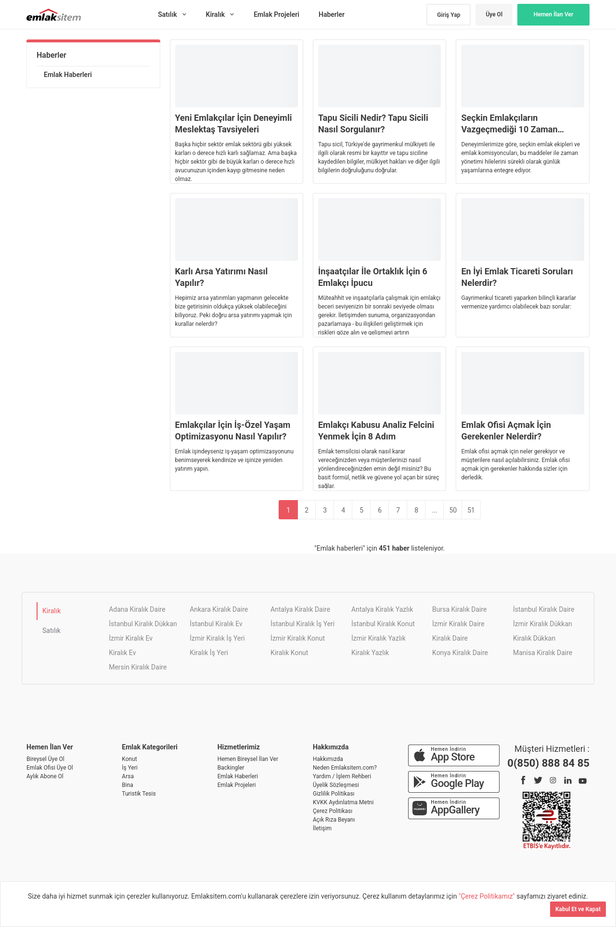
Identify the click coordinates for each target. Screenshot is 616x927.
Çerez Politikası (332, 811)
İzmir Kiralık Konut (297, 638)
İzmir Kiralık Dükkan (542, 624)
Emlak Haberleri (68, 74)
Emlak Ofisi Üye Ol (49, 767)
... (434, 510)
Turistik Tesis (138, 793)
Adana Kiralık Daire (137, 609)
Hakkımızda (328, 759)
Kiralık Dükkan (534, 638)
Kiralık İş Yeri (209, 653)
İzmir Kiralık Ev (131, 638)
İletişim (322, 828)
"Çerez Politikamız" (487, 896)
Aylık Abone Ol (45, 776)
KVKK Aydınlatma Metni (343, 802)
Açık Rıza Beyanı (334, 819)
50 (453, 510)
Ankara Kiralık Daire (219, 609)
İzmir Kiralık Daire (458, 624)
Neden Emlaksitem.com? (345, 767)
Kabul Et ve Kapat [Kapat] (578, 909)
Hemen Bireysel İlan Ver (248, 759)
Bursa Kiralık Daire (459, 609)
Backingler (231, 767)
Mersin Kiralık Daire (138, 667)
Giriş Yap (448, 15)
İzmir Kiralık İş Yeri (217, 638)
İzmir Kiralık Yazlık (378, 638)
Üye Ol (494, 14)
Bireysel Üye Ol (45, 759)
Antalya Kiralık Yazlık (382, 609)
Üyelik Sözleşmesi (336, 785)
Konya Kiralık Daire (460, 653)
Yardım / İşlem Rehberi (342, 776)
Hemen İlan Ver (554, 14)
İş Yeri (130, 767)
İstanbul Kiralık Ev (216, 624)
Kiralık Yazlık (370, 653)
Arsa (128, 776)
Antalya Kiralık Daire (300, 609)
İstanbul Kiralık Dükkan (143, 624)
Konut (129, 759)
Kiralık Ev (122, 653)
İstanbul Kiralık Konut (383, 624)
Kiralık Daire (450, 638)
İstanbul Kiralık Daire (543, 609)
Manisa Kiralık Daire (542, 653)
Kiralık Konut (289, 653)
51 (471, 510)
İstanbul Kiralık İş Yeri (302, 624)
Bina (127, 785)
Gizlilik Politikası (334, 793)
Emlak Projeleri (237, 785)
